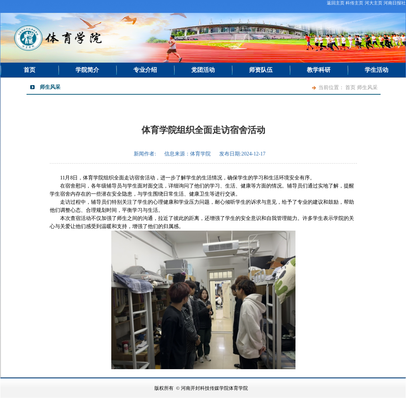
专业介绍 (145, 70)
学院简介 (87, 70)
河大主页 (373, 3)
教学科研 (318, 70)
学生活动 (376, 70)
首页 (29, 70)
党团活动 (203, 70)
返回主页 (335, 3)
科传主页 (354, 3)
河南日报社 (395, 3)
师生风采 (367, 87)
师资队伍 (261, 70)
